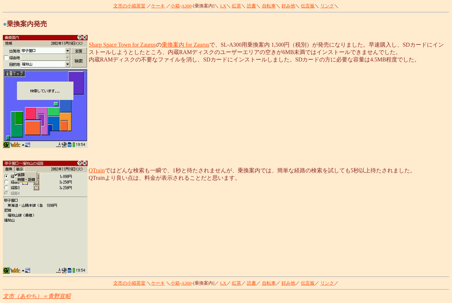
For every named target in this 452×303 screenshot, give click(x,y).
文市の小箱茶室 (129, 5)
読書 (251, 5)
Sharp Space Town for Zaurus (122, 45)
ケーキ (158, 5)
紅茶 (236, 5)
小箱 (175, 5)
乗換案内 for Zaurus (185, 45)
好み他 (288, 5)
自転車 (269, 5)
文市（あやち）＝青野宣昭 (37, 296)
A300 (186, 5)
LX (223, 5)
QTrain (97, 170)
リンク (327, 5)
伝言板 (308, 5)
